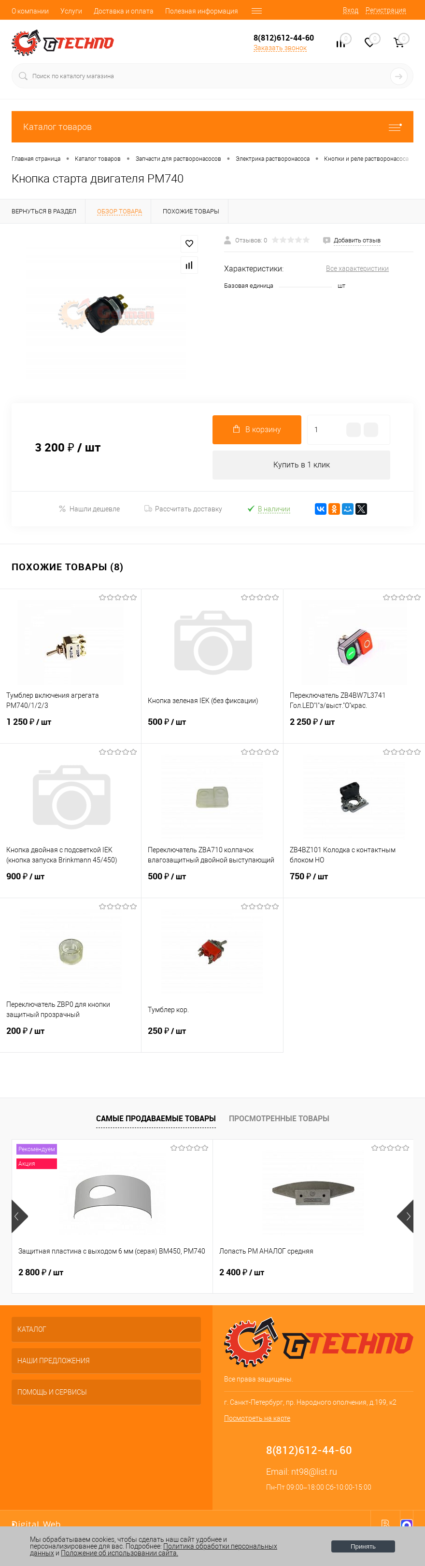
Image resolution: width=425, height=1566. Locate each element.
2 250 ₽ (354, 728)
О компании (30, 11)
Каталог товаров (212, 126)
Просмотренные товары (279, 1119)
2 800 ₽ (40, 1272)
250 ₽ (212, 1037)
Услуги (71, 11)
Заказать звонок (280, 48)
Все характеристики (357, 268)
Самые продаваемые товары (156, 1119)
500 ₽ (212, 728)
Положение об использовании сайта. (119, 1553)
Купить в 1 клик (301, 464)
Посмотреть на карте (257, 1418)
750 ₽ (354, 882)
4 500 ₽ (308, 1272)
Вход (350, 10)
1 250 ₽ (70, 728)
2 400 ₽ (174, 1272)
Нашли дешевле (89, 509)
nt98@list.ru (314, 1472)
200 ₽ (70, 1037)
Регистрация (386, 10)
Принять (363, 1546)
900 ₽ (70, 882)
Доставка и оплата (124, 11)
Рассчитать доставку (183, 509)
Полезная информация (201, 11)
